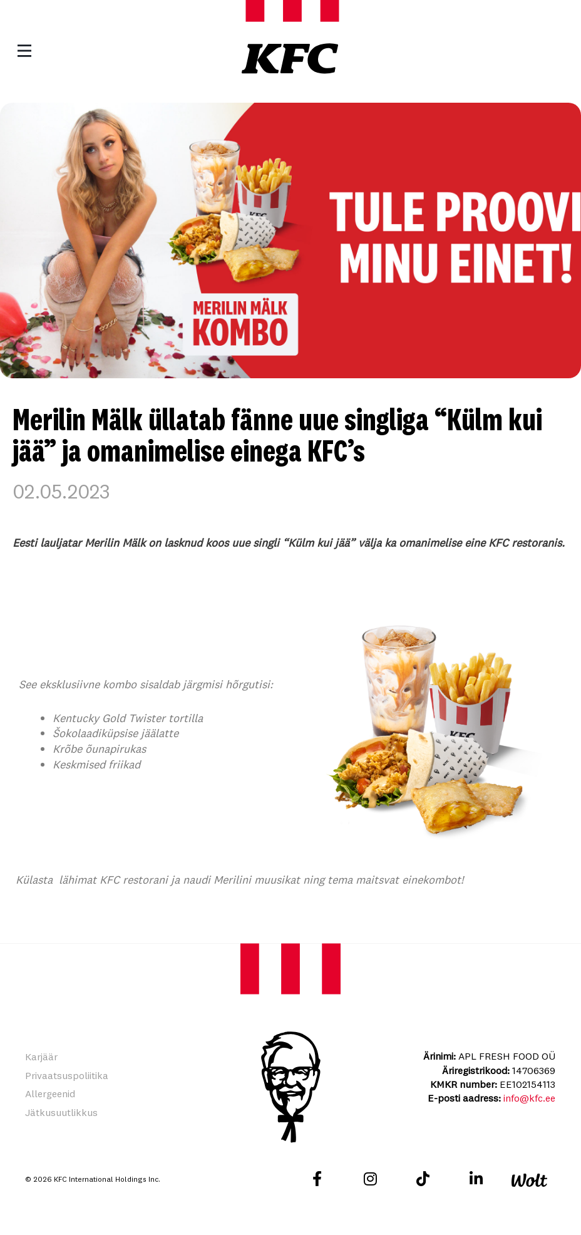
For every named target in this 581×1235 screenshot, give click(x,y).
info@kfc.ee (529, 1098)
